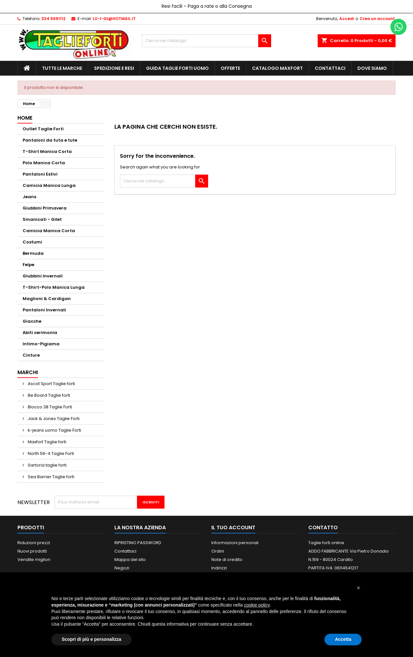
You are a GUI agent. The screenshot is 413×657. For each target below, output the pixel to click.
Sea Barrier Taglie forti (50, 477)
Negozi (121, 568)
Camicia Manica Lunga (49, 185)
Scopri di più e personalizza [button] (91, 639)
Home (24, 118)
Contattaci (330, 68)
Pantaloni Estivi (40, 174)
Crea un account (377, 18)
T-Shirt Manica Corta (47, 151)
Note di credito (226, 559)
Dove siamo (372, 68)
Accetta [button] (343, 639)
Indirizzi (219, 568)
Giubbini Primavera (45, 208)
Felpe (28, 265)
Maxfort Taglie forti (46, 442)
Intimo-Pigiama (41, 344)
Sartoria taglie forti (47, 465)
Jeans (29, 197)
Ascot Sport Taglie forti (51, 384)
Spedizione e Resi (114, 68)
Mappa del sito (130, 559)
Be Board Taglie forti (48, 395)
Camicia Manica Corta (49, 231)
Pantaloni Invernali (44, 310)
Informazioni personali (235, 543)
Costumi (32, 242)
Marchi (27, 372)
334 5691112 (53, 18)
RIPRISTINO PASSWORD (137, 543)
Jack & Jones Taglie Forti (53, 418)
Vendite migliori (33, 559)
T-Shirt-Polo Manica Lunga (54, 287)
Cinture (31, 355)
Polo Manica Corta (44, 163)
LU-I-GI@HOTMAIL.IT (114, 18)
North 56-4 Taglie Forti (50, 453)
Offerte (230, 68)
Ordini (217, 551)
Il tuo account (233, 527)
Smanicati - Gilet (42, 219)
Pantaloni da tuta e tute (50, 140)
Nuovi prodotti (32, 551)
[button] (358, 588)
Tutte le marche (62, 68)
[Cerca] (206, 40)
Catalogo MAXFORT (277, 68)
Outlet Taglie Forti (43, 129)
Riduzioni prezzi (33, 543)
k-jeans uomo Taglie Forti (54, 430)
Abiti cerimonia (40, 332)
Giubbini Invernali (43, 276)
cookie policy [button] (257, 605)
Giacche (32, 321)
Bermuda (33, 253)
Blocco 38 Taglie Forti (49, 407)
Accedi (346, 18)
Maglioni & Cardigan (47, 299)
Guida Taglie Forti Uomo (177, 68)
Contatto (323, 527)
